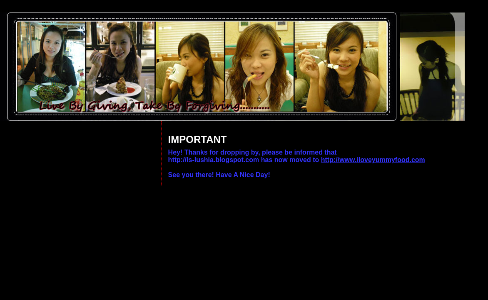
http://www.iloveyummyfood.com (373, 159)
